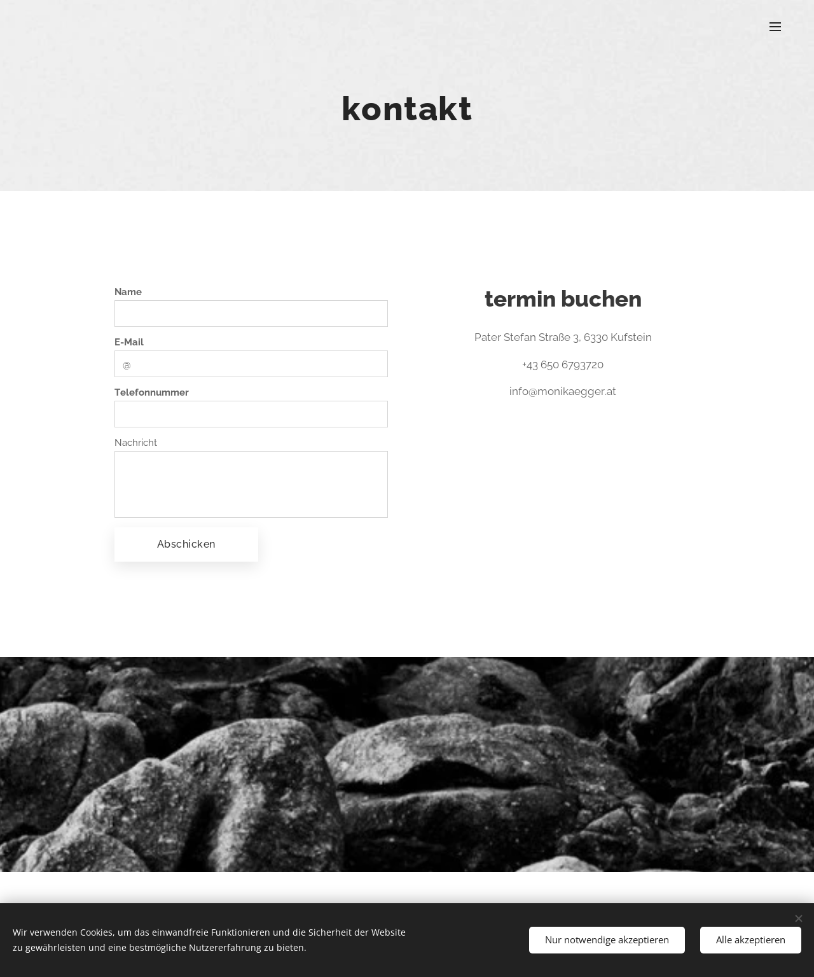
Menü (775, 26)
